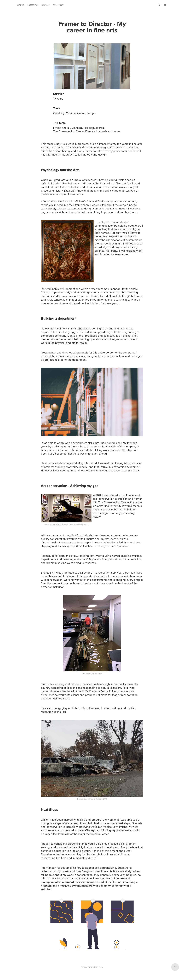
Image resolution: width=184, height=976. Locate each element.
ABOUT (45, 5)
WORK (20, 5)
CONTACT (58, 5)
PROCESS (32, 5)
